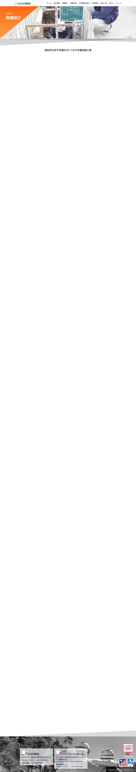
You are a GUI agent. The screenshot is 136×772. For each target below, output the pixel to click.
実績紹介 (65, 3)
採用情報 (95, 3)
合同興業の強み (84, 3)
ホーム (49, 3)
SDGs (111, 3)
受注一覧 (104, 3)
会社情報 (57, 3)
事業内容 (74, 3)
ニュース (118, 3)
